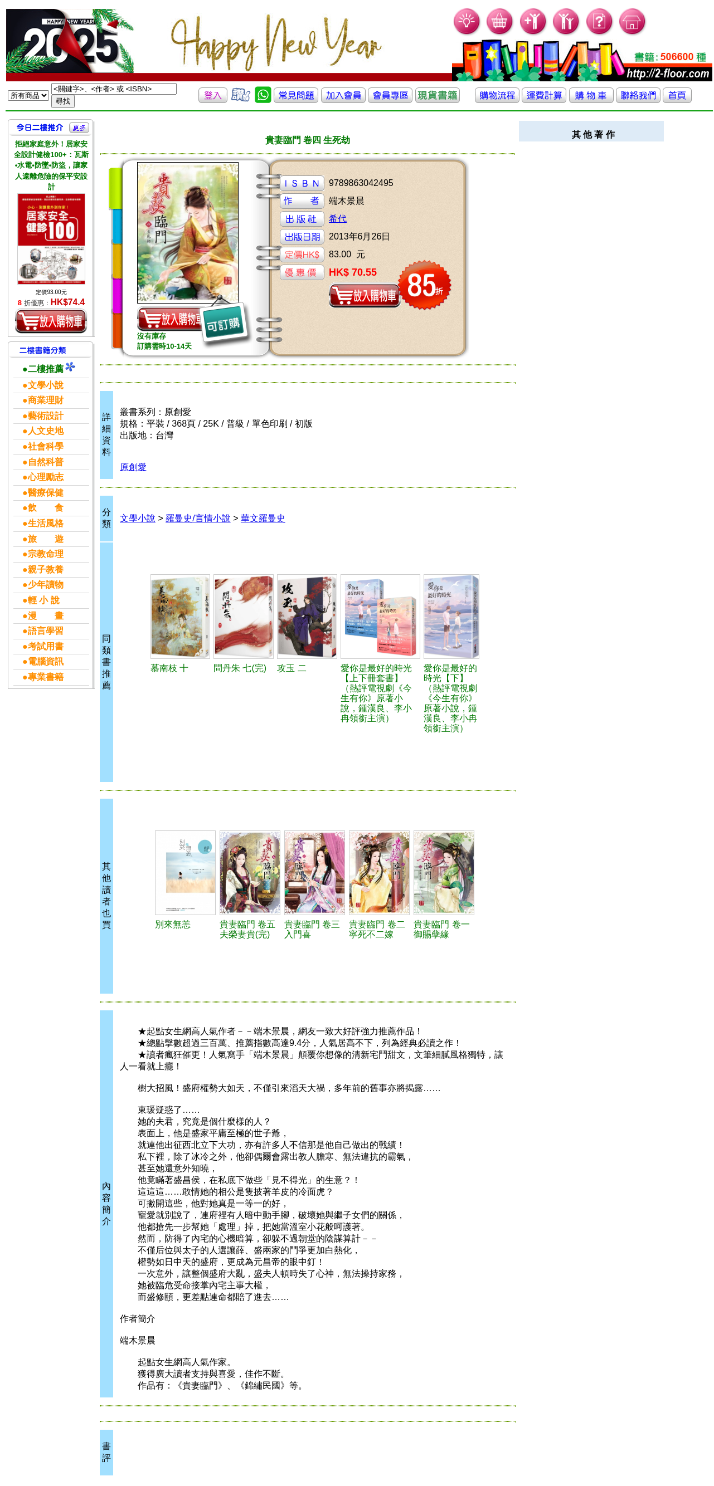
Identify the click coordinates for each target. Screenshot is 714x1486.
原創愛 (133, 467)
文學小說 (138, 518)
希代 (338, 218)
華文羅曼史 (263, 518)
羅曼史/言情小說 (198, 518)
